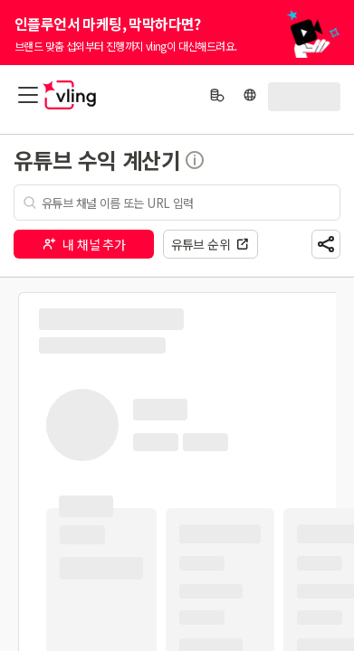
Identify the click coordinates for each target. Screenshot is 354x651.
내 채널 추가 (83, 244)
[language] (249, 94)
